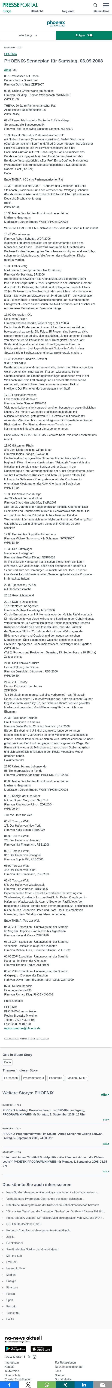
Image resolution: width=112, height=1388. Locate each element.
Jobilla (10, 1236)
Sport (9, 1300)
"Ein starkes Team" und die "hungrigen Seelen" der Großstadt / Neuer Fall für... (55, 1211)
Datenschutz (12, 1375)
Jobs (58, 1371)
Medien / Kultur (77, 1077)
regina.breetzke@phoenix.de (22, 1028)
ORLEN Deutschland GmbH (23, 1224)
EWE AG (11, 1262)
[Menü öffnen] (106, 5)
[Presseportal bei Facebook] (24, 1357)
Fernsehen (11, 1077)
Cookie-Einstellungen (18, 1379)
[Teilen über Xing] (65, 1384)
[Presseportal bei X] (28, 1357)
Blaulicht (37, 11)
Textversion (12, 1371)
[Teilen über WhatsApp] (46, 1384)
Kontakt (9, 1366)
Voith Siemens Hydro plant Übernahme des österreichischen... (45, 1198)
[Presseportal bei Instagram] (33, 1356)
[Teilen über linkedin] (84, 1384)
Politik (10, 1319)
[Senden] (102, 1384)
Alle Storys (28, 35)
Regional (68, 11)
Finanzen (12, 1287)
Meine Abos (101, 11)
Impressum (12, 1362)
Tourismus (12, 1312)
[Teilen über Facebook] (9, 1384)
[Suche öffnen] (95, 5)
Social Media (63, 1379)
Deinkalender (14, 1243)
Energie (11, 1281)
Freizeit (11, 1306)
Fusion (10, 1293)
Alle (105, 1094)
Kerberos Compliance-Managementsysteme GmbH (38, 1230)
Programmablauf (33, 1077)
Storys (7, 11)
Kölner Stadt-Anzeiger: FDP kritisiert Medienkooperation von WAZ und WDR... (55, 1217)
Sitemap (60, 1375)
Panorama (55, 1077)
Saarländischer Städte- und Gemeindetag (32, 1249)
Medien (11, 1274)
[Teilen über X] (28, 1384)
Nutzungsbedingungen (69, 1366)
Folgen (84, 35)
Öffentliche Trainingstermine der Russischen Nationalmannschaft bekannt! (52, 1205)
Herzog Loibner (16, 1268)
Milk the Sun (14, 1255)
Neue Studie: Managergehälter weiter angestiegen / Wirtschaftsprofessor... (52, 1192)
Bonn (7, 69)
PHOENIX (10, 53)
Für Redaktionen (65, 1362)
